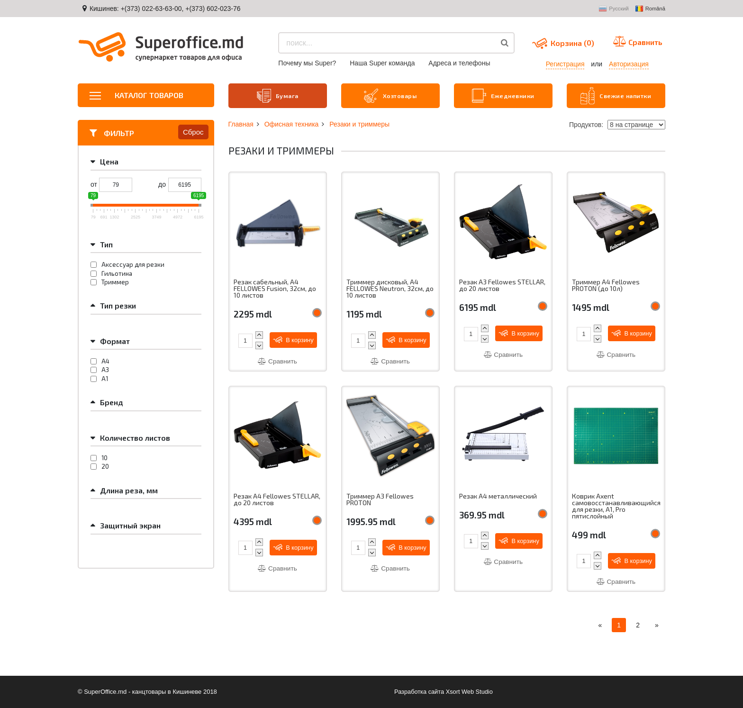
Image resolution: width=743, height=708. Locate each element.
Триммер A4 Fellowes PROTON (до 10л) (606, 284)
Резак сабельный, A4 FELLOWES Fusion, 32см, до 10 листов (275, 288)
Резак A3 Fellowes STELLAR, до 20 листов (502, 284)
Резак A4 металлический (498, 495)
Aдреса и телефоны (459, 63)
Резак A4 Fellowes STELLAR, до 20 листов (277, 499)
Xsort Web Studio (470, 691)
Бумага (277, 95)
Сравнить (277, 360)
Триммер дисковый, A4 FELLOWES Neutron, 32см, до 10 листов (386, 288)
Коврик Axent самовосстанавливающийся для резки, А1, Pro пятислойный (616, 506)
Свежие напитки (616, 95)
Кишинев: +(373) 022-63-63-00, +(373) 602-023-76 (165, 8)
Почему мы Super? (307, 63)
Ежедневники (503, 95)
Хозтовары (390, 95)
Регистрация (565, 64)
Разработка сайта (418, 691)
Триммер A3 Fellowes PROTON (380, 499)
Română (650, 9)
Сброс (193, 131)
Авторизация (629, 64)
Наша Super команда (382, 63)
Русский (614, 9)
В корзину (293, 339)
